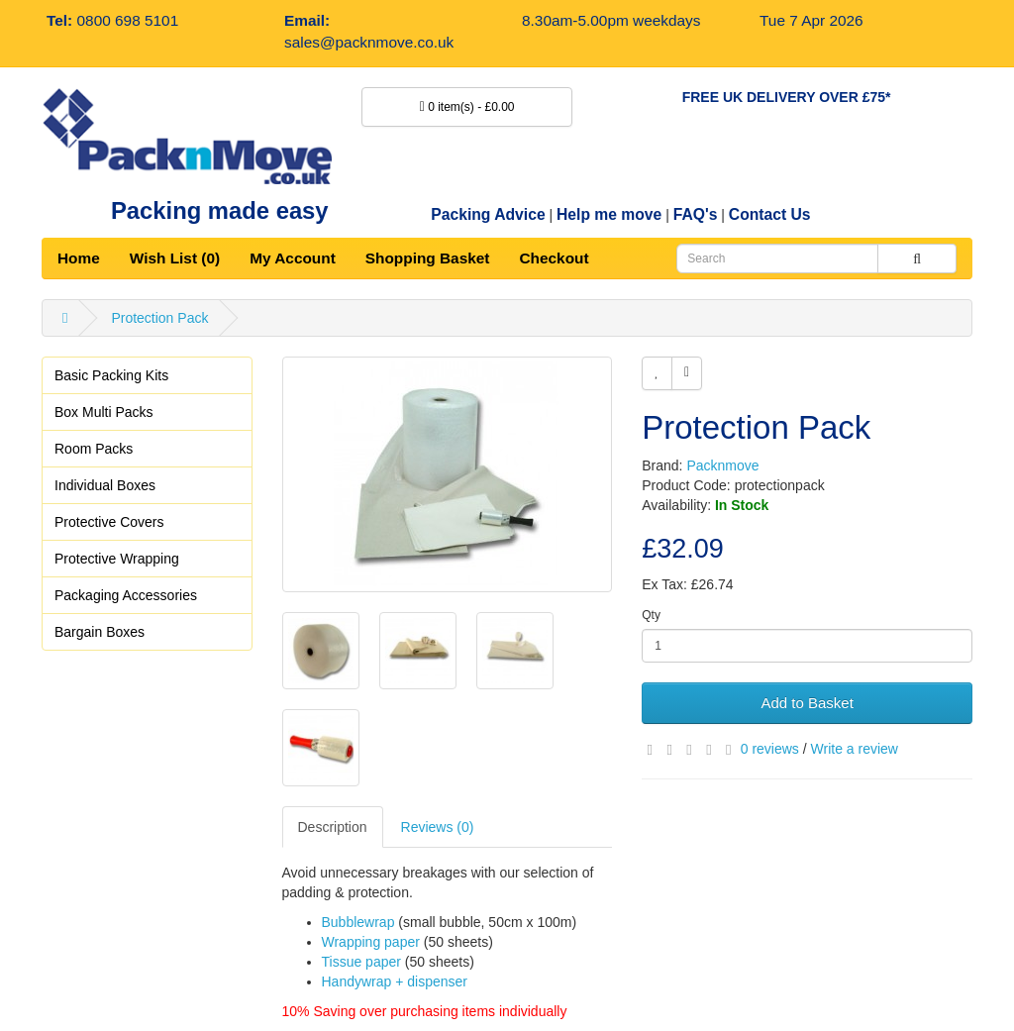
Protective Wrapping (116, 559)
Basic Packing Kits (111, 375)
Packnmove (722, 465)
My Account (293, 258)
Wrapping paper (371, 942)
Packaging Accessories (125, 595)
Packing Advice (488, 214)
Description (332, 827)
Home (78, 258)
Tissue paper (361, 962)
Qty (651, 615)
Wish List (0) (175, 258)
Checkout (553, 258)
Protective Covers (108, 522)
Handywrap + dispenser (394, 981)
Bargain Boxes (99, 632)
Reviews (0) (437, 827)
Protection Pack (159, 318)
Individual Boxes (104, 485)
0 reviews (770, 749)
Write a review (854, 749)
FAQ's (695, 214)
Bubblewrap (358, 922)
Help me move (609, 214)
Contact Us (770, 214)
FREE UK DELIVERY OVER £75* (786, 97)
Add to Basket (806, 702)
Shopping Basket (427, 258)
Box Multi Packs (103, 412)
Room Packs (93, 449)
